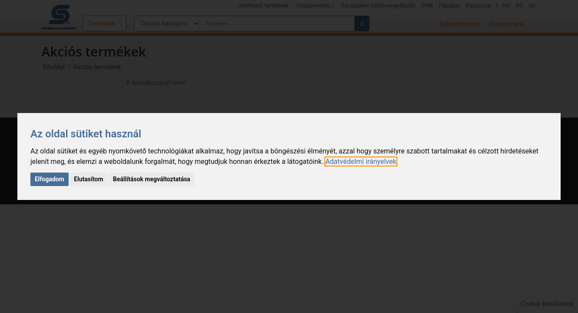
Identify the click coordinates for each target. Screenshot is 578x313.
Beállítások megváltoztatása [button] (151, 179)
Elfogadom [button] (49, 179)
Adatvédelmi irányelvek (360, 161)
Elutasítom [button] (88, 179)
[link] (360, 161)
